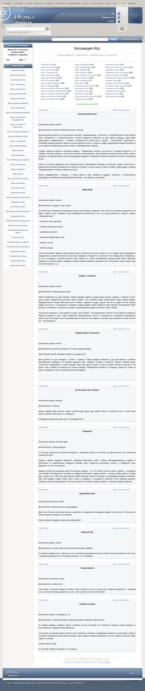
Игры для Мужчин (18, 98)
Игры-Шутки (18, 174)
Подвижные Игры (18, 216)
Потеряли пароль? (23, 32)
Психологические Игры (18, 225)
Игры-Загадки (18, 150)
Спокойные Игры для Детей (18, 247)
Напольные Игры (18, 193)
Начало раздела (64, 55)
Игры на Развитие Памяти (18, 132)
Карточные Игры (18, 183)
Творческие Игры (18, 261)
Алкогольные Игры (18, 75)
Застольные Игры (17, 80)
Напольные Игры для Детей (18, 197)
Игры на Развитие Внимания (18, 112)
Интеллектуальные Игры (17, 178)
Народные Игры (18, 202)
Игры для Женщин (18, 89)
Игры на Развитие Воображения (54, 91)
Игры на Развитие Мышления (53, 94)
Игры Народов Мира (18, 146)
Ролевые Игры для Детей (18, 242)
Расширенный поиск (130, 39)
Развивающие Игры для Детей (117, 78)
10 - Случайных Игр (94, 55)
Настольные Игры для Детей (18, 211)
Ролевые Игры (18, 237)
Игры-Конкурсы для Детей (18, 160)
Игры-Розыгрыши (18, 164)
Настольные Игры (18, 206)
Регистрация (11, 32)
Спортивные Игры (18, 251)
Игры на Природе (18, 108)
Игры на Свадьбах (18, 141)
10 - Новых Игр (78, 55)
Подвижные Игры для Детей (18, 221)
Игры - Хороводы (18, 84)
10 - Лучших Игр (109, 55)
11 (100, 662)
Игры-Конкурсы (18, 155)
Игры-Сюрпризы (18, 169)
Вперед (106, 662)
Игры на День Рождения (18, 103)
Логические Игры (18, 188)
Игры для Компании (18, 94)
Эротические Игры (18, 265)
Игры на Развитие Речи (18, 136)
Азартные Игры (18, 70)
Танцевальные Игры (18, 256)
